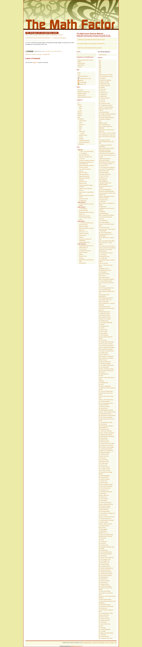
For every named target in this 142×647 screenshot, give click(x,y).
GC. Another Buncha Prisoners (106, 252)
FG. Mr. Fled (101, 327)
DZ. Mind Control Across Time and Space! (106, 420)
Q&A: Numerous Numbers (104, 506)
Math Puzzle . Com (83, 231)
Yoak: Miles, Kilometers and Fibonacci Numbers (105, 183)
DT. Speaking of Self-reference (105, 434)
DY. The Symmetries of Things (105, 422)
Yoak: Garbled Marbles (104, 112)
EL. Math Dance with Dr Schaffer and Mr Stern (107, 388)
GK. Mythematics (102, 206)
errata (80, 122)
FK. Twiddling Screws (103, 320)
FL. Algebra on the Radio (104, 313)
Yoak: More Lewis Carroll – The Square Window (106, 235)
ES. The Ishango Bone (104, 367)
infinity (80, 128)
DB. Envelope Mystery (104, 477)
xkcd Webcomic (82, 263)
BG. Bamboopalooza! (103, 577)
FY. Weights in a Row (103, 268)
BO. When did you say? (104, 562)
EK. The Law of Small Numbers (106, 391)
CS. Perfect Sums (103, 497)
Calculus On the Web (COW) (85, 156)
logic (80, 129)
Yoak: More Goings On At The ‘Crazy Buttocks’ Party (107, 194)
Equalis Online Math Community (86, 165)
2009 (100, 65)
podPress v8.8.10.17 (76, 646)
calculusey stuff (82, 120)
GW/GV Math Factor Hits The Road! (107, 162)
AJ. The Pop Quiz (103, 622)
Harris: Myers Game (103, 199)
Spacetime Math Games (84, 242)
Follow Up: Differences (104, 354)
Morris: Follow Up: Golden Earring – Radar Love (107, 130)
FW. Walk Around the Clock (105, 270)
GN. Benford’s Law (103, 178)
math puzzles (41, 34)
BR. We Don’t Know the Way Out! (106, 557)
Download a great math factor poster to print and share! (91, 39)
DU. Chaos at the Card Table (105, 431)
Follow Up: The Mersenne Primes (106, 368)
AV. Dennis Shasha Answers (105, 599)
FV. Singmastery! (102, 272)
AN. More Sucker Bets (104, 615)
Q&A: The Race (102, 527)
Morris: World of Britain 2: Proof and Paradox (107, 261)
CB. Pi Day (101, 539)
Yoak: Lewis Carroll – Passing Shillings (105, 243)
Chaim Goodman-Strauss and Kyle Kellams (85, 61)
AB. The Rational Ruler (104, 636)
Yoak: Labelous (102, 286)
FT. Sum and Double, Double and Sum (106, 283)
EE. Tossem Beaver (103, 408)
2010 (100, 64)
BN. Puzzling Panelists (104, 564)
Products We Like (81, 95)
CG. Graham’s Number (104, 525)
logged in (35, 62)
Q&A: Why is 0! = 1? (103, 532)
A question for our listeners (105, 319)
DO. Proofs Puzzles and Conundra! (106, 443)
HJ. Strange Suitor (103, 94)
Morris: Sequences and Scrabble (106, 358)
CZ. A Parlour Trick (103, 481)
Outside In (81, 190)
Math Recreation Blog (84, 174)
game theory (82, 124)
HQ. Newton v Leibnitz (104, 82)
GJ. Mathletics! (102, 211)
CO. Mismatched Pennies (104, 507)
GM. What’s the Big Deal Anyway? (106, 191)
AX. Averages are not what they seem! (41, 33)
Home (79, 72)
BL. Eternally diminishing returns (106, 568)
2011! (100, 121)
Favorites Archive (102, 54)
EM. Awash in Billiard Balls (105, 386)
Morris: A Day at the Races (105, 115)
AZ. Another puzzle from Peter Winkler (105, 588)
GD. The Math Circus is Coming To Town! (106, 238)
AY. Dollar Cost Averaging (58, 38)
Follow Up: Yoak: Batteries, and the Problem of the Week (106, 197)
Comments (82, 82)
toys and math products (84, 142)
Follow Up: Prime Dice (104, 456)
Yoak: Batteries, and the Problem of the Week (106, 209)
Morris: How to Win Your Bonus (106, 343)
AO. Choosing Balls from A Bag (106, 613)
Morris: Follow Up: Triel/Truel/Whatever (103, 180)
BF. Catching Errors (103, 578)
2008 (100, 67)
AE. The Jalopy (102, 631)
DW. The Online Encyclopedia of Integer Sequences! (106, 426)
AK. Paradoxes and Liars (104, 620)
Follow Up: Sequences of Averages (106, 347)
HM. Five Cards (102, 89)
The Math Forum (83, 200)
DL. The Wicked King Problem (105, 449)
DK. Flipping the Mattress (104, 452)
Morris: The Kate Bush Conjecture (106, 279)
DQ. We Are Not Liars (103, 440)
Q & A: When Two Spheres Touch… (107, 350)
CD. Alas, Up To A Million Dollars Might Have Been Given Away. (106, 535)
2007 (100, 69)
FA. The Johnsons (103, 340)
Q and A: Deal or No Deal (104, 470)
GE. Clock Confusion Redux (105, 232)
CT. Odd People (102, 493)
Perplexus (81, 237)
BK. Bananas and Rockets (105, 570)
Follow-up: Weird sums (104, 495)
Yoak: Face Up (102, 275)
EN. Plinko (101, 384)
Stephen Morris (81, 65)
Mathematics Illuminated (84, 178)
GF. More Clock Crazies (104, 227)
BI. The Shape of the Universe (105, 573)
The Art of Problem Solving (85, 217)
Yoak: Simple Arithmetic (104, 222)
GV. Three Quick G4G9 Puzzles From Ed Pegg (107, 156)
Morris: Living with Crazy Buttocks (106, 215)
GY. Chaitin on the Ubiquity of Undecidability (105, 146)
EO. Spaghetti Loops (103, 382)
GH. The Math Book (103, 220)
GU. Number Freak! (103, 165)
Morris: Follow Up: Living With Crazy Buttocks (107, 204)
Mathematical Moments (84, 176)
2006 (100, 71)
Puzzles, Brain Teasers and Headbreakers (85, 240)
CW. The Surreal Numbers (105, 488)
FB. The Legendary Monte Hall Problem (105, 337)
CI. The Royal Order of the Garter (106, 520)
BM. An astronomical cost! (104, 566)
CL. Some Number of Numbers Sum (107, 513)
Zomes (80, 219)
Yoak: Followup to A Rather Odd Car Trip (107, 292)
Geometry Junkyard (83, 167)
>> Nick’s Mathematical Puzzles (86, 222)
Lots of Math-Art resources (85, 169)
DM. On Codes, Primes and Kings (106, 447)
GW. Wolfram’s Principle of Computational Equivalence (105, 151)
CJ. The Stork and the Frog (105, 518)
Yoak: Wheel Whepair (103, 172)
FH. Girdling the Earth (104, 326)
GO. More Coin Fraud (103, 176)
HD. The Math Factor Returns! (105, 105)
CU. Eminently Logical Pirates (105, 491)
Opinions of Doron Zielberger (85, 188)
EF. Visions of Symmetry (104, 406)
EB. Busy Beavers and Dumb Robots (107, 415)
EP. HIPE (101, 375)
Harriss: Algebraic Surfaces (105, 317)
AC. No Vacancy (102, 634)
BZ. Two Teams (102, 543)
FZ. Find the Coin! (103, 258)
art (78, 102)
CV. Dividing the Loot (103, 490)
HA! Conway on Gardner (104, 139)
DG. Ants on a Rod (103, 465)
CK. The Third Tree (103, 515)
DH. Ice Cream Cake (103, 459)
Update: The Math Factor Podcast (106, 148)
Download (59, 51)
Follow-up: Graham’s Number (105, 523)
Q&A (79, 117)
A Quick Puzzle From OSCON (105, 74)
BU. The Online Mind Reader (105, 552)
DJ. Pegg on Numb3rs (104, 454)
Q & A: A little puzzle (103, 463)
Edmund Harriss (81, 63)
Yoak (80, 110)
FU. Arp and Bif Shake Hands (105, 281)
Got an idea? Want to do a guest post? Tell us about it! (91, 43)
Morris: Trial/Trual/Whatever (105, 189)
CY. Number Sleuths (103, 482)
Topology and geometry (84, 140)
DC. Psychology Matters (104, 475)
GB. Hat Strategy (102, 254)
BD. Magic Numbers (103, 582)
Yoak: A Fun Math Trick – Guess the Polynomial (107, 304)
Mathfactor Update (103, 123)
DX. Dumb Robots (103, 424)
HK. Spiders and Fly (103, 92)
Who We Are (80, 90)
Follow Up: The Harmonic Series (106, 399)
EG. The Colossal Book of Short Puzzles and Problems (106, 404)
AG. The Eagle (102, 627)
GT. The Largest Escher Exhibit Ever (107, 167)
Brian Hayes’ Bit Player (84, 155)
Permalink (60, 34)
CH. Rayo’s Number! (103, 522)
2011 (100, 62)
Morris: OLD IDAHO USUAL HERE (106, 241)
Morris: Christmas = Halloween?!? (106, 356)
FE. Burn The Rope (103, 331)
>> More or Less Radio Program (86, 151)
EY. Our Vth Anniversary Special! (106, 345)
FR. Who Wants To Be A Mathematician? (104, 295)
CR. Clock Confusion (103, 498)
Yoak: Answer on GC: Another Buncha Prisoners (105, 250)
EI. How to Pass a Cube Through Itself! (106, 397)
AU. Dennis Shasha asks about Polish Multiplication (107, 602)
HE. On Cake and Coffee (104, 103)
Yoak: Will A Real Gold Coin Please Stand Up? (106, 309)
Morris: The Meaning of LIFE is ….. (106, 163)
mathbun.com (82, 84)
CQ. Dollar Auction (103, 500)
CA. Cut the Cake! (103, 541)
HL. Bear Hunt (102, 91)
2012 (100, 60)
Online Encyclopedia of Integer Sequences (86, 186)
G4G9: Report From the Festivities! (106, 153)
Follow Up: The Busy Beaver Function (107, 412)
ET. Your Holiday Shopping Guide (106, 365)
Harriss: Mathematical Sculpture (106, 298)
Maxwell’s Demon (83, 181)
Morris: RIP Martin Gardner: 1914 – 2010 (106, 142)
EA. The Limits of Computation (105, 417)
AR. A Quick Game (103, 608)
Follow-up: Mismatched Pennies (106, 504)
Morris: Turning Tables (104, 301)
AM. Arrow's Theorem (103, 616)
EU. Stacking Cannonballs (104, 363)
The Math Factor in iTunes (84, 78)
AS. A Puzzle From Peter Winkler (106, 606)
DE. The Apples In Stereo (104, 468)
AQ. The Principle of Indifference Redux (106, 610)
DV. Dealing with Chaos (104, 429)
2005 (100, 73)
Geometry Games (83, 249)
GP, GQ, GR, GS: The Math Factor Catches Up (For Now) (106, 170)
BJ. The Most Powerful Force (105, 571)
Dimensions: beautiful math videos (86, 160)
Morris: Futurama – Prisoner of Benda (107, 133)
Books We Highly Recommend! (85, 97)
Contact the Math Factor (83, 76)
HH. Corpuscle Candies (104, 98)
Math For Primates (83, 172)
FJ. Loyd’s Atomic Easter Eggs (105, 322)
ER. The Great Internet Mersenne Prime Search (106, 371)
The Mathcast (53, 34)
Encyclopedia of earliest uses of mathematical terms (86, 163)
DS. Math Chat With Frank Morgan (106, 436)
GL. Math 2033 (102, 201)
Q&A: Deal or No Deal (104, 461)
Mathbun (81, 254)
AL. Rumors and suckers (104, 618)
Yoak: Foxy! (101, 218)
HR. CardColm (102, 78)
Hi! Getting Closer (103, 96)
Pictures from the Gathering (105, 80)
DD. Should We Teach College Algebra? (105, 473)
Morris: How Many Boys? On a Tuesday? (105, 187)
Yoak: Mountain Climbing (104, 315)
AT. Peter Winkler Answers (105, 604)
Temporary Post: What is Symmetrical (107, 247)
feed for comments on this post (33, 54)
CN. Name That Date (103, 509)
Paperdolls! (101, 380)
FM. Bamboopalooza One (104, 311)
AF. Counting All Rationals (104, 629)
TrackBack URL (46, 54)
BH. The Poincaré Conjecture (105, 575)
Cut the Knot (82, 158)
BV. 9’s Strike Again (103, 550)
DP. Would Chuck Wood (104, 441)
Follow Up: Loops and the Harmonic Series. (107, 378)
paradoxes (81, 138)
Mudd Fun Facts (82, 183)
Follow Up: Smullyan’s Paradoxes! (106, 432)
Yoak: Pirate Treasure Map (105, 174)
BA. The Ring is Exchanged (105, 586)
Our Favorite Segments (104, 51)
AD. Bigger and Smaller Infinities (106, 633)
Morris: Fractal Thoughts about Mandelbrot (105, 127)
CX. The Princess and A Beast (105, 486)
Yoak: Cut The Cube (103, 263)
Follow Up (80, 113)
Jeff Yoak (80, 66)
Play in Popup (54, 51)
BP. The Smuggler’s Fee (104, 561)
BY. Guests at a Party (103, 545)
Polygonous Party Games (104, 158)
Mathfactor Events (83, 135)
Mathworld (81, 179)
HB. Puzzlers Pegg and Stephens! (106, 117)
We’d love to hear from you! (84, 91)
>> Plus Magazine (83, 153)
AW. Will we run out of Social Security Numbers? (39, 38)
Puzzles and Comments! (104, 160)
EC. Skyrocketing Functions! (105, 413)
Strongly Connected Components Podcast (86, 196)
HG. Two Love (102, 100)
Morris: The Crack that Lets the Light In (107, 137)
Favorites (35, 34)
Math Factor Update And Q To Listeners (105, 109)
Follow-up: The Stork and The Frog (106, 516)
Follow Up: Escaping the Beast (105, 484)
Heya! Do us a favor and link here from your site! (90, 47)
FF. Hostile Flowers (103, 329)
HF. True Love (102, 101)
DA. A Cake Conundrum (104, 479)
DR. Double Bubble (103, 438)
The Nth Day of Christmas (104, 119)
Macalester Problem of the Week (86, 228)
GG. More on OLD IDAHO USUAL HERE (106, 225)
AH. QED (101, 625)
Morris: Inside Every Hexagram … (106, 349)
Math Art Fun (82, 214)
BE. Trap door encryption (104, 580)
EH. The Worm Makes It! (104, 401)
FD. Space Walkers (103, 333)
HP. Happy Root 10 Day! (104, 83)
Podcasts (80, 115)
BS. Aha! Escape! (103, 555)
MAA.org (81, 170)
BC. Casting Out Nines (104, 584)
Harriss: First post (103, 359)
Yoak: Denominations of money (106, 76)
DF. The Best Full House (104, 466)
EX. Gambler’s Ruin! (103, 352)
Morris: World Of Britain (104, 277)
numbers (47, 34)
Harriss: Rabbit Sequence (104, 306)
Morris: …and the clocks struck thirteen (106, 266)
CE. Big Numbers (103, 531)
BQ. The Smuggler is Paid (104, 559)
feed (80, 80)
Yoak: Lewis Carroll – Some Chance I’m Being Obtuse (107, 230)
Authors (79, 104)
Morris (80, 108)
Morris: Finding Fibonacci (104, 124)
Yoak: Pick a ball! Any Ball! (105, 289)
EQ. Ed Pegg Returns (103, 373)
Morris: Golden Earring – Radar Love (107, 134)
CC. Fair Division (102, 538)
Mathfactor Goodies (82, 93)
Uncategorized (81, 144)
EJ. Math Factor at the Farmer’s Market (106, 394)
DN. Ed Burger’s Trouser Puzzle (106, 445)
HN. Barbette (102, 87)
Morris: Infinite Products (104, 273)
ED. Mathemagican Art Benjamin (106, 410)
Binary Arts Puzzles (83, 210)
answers (82, 133)
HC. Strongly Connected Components (107, 114)
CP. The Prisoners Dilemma (105, 502)
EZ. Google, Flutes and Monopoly (106, 342)
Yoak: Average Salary (103, 213)
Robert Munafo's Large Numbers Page (86, 193)
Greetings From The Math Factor (106, 450)
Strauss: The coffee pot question (106, 107)
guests (80, 126)
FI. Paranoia (101, 324)
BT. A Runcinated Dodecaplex (105, 553)
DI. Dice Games (102, 458)
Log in (79, 74)
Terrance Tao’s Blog (83, 198)
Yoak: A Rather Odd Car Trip (105, 299)
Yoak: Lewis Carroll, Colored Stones (107, 246)
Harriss (80, 106)
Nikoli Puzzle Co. (83, 235)
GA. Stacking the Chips (104, 256)
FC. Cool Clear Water (103, 335)
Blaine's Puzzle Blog (83, 226)
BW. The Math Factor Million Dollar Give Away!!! (106, 547)
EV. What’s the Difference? (105, 361)
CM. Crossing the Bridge (104, 511)
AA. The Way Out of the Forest (105, 638)
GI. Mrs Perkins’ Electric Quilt (105, 217)
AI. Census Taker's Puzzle (104, 624)
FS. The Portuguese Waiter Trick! (106, 287)
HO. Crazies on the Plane (104, 85)
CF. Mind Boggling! (103, 529)
